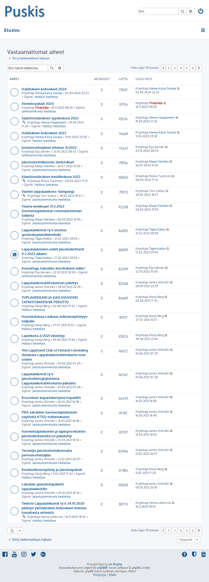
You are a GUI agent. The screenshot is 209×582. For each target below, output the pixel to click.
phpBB (101, 567)
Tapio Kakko (43, 238)
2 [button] (169, 68)
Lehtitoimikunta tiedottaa (39, 111)
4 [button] (181, 68)
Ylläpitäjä (42, 107)
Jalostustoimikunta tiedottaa (51, 170)
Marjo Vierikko (45, 166)
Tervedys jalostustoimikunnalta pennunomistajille (47, 452)
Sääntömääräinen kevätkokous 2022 (51, 176)
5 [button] (187, 68)
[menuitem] (201, 11)
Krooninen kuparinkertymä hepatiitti (51, 397)
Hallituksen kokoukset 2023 (44, 132)
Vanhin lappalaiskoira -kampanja (48, 191)
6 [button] (193, 68)
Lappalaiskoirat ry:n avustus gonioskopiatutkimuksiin (44, 232)
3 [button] (175, 68)
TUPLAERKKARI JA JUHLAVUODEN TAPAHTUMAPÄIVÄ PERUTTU (50, 299)
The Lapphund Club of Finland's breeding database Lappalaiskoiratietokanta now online (55, 354)
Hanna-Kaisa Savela (48, 93)
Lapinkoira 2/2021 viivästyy (43, 335)
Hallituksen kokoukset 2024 (44, 89)
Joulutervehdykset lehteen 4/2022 (49, 147)
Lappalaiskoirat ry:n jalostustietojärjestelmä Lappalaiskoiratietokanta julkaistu (49, 378)
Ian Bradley (115, 564)
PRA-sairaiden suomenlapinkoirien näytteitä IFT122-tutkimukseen (49, 414)
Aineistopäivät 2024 (38, 103)
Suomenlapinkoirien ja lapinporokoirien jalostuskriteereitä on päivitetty (54, 433)
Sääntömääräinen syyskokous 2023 (50, 118)
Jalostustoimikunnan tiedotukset (48, 162)
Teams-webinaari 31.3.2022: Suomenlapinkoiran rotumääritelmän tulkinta (52, 211)
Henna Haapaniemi (53, 122)
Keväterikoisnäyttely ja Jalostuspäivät (52, 469)
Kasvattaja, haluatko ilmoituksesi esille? (53, 268)
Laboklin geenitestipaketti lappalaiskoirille (43, 486)
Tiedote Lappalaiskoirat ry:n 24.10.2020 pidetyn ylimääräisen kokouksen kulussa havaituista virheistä (54, 508)
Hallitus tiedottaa (46, 97)
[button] (199, 68)
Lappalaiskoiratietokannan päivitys (50, 282)
